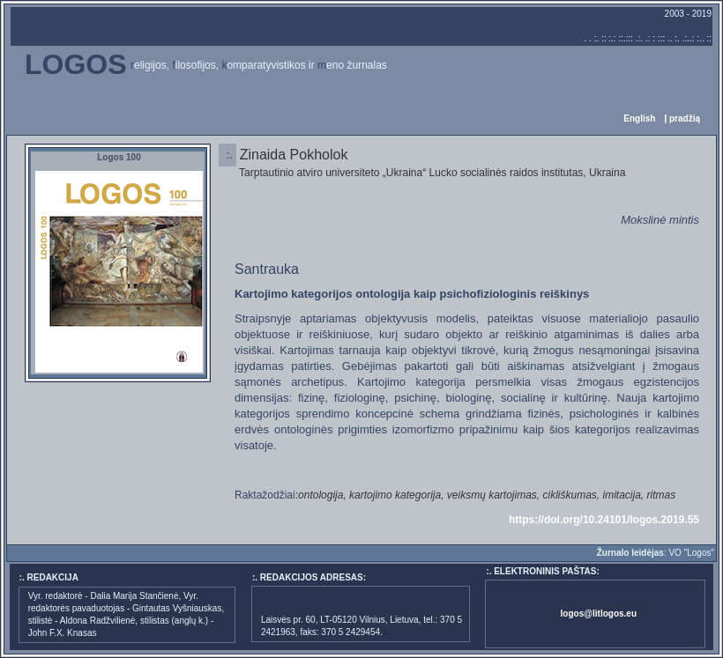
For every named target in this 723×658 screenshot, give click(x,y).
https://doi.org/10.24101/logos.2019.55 (604, 520)
